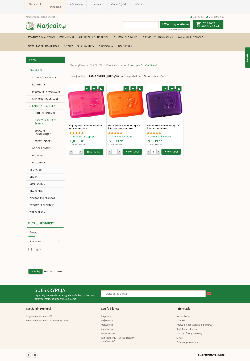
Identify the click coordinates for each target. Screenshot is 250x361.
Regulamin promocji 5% (39, 316)
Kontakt (180, 320)
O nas (179, 337)
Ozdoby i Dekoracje (42, 205)
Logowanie (107, 316)
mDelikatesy (76, 4)
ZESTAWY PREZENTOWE (43, 198)
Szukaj (35, 271)
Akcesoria (106, 46)
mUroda (97, 4)
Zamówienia (107, 329)
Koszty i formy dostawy (189, 333)
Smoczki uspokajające (43, 132)
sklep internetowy (206, 355)
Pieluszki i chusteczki (93, 37)
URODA (33, 176)
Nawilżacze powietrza (43, 46)
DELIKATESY (36, 169)
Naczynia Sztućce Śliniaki (45, 122)
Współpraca (37, 212)
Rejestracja (107, 320)
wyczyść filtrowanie (53, 271)
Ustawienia (107, 324)
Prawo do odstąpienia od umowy (194, 324)
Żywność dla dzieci (41, 37)
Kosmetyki (66, 37)
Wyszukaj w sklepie (175, 24)
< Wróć (32, 60)
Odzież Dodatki (41, 148)
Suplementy (85, 46)
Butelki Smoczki (45, 113)
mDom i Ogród (118, 4)
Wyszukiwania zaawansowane (178, 29)
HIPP (38, 249)
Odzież (68, 46)
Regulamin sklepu (186, 329)
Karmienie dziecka (190, 37)
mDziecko (55, 6)
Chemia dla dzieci (126, 37)
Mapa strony (108, 333)
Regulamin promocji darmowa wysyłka (47, 320)
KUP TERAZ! (93, 152)
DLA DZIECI (36, 70)
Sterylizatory (43, 141)
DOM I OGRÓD (37, 183)
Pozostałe (124, 46)
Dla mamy (37, 155)
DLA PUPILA (36, 191)
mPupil (139, 4)
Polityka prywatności (187, 342)
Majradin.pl (35, 4)
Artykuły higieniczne (158, 37)
